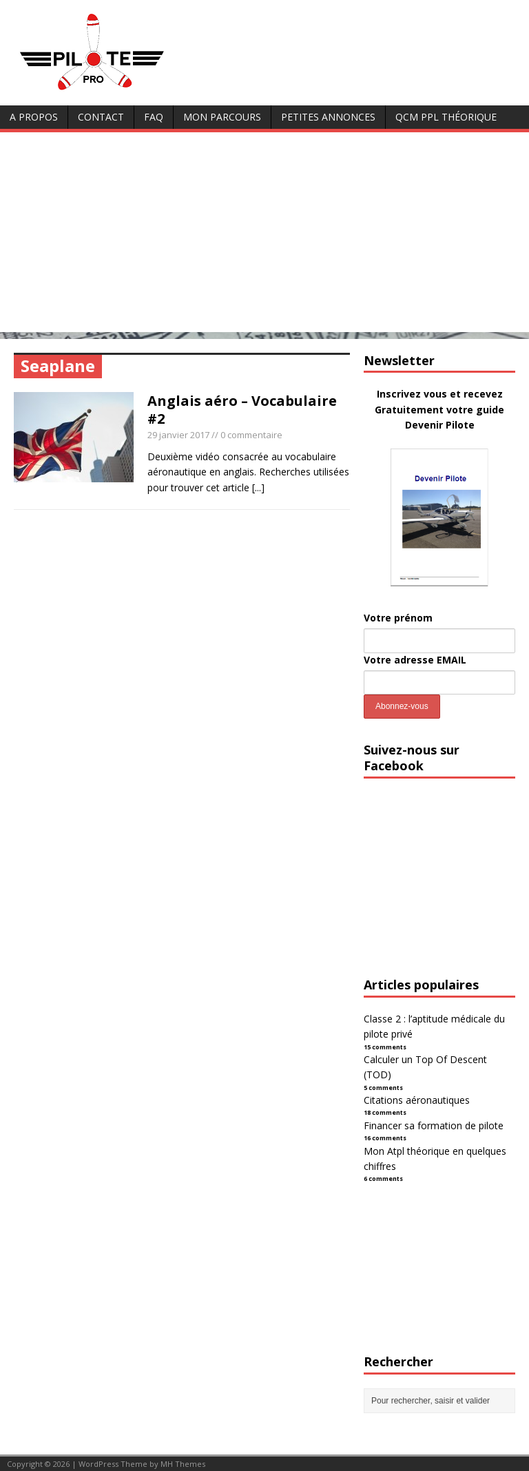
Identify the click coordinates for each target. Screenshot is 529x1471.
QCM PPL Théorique (446, 116)
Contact (101, 116)
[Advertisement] (264, 235)
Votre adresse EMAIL (415, 659)
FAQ (153, 116)
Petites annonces (328, 116)
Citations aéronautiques (417, 1100)
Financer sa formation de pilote (434, 1125)
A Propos (34, 116)
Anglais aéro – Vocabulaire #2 (242, 409)
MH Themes (182, 1464)
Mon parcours (222, 116)
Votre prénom (398, 617)
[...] (258, 487)
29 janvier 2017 (178, 435)
